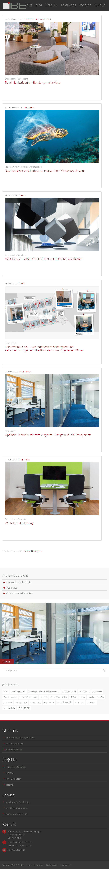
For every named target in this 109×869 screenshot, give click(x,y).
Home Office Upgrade (28, 697)
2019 (6, 692)
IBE (21, 865)
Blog (26, 107)
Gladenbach (97, 692)
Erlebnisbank (84, 692)
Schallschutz (79, 702)
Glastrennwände (10, 697)
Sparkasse (91, 702)
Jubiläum (43, 697)
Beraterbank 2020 (18, 692)
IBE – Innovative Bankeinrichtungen (24, 831)
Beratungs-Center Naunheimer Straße (44, 692)
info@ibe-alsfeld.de (16, 850)
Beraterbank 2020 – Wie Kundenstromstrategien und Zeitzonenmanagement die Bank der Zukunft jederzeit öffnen (52, 347)
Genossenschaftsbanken (35, 19)
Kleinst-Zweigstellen (58, 697)
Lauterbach (8, 702)
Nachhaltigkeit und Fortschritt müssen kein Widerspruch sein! (52, 168)
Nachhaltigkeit (21, 702)
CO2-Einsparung (69, 692)
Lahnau (82, 697)
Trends (49, 19)
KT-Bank (73, 697)
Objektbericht (35, 702)
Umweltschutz (9, 708)
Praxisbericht (49, 702)
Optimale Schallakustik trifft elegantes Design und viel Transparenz (52, 433)
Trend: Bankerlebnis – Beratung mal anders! (52, 80)
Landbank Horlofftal (96, 697)
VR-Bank (24, 708)
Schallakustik (64, 702)
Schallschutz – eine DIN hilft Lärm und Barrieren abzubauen (52, 256)
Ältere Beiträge (33, 550)
